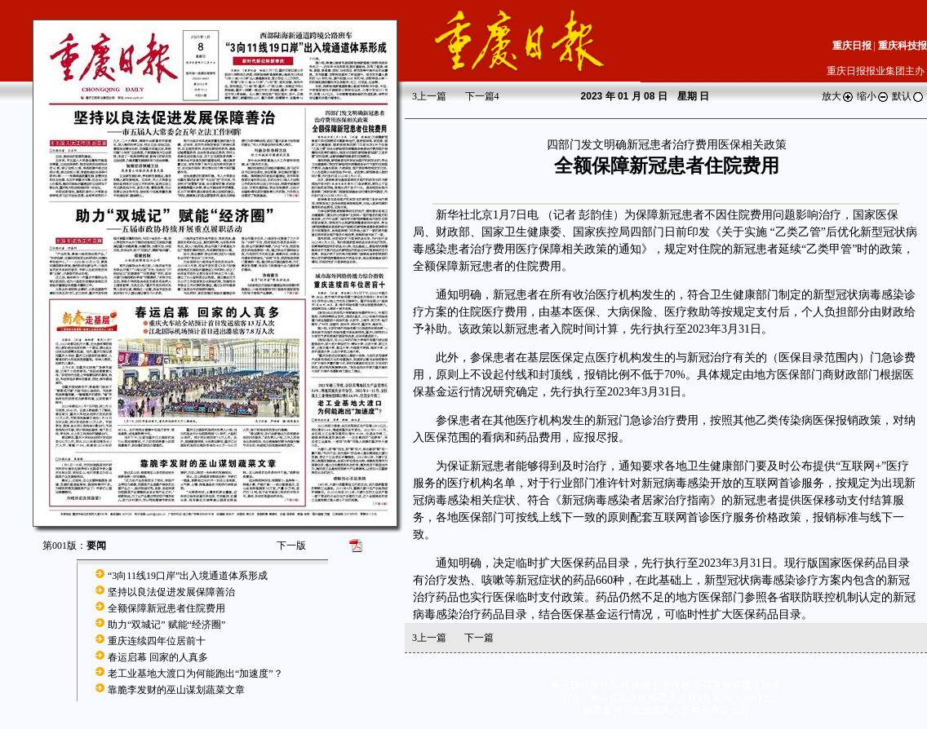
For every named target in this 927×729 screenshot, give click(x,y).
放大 (838, 96)
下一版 (291, 545)
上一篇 (429, 96)
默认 (908, 96)
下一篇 (482, 96)
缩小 (873, 96)
